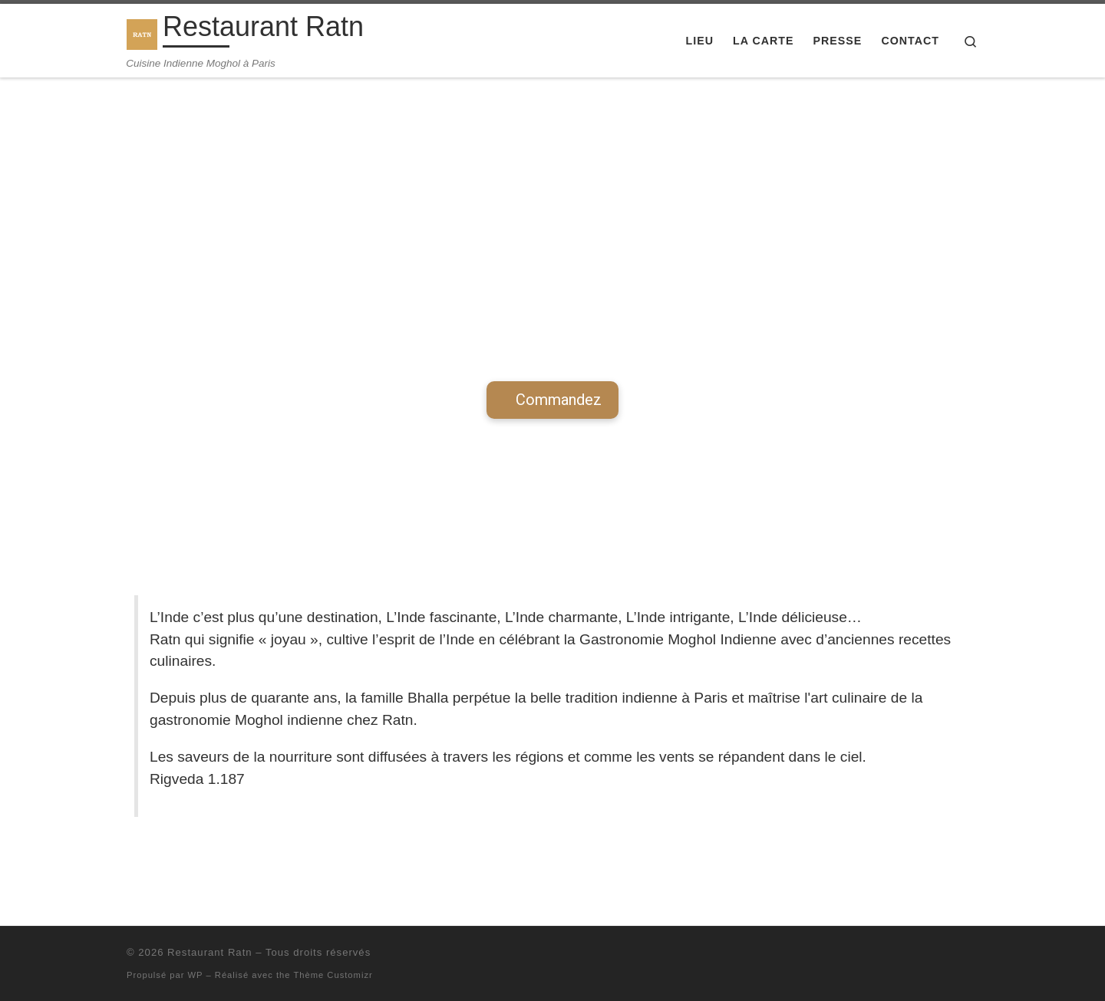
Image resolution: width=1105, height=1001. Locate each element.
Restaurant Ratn (209, 952)
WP (195, 975)
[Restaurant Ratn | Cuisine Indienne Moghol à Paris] (142, 32)
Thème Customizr (332, 975)
